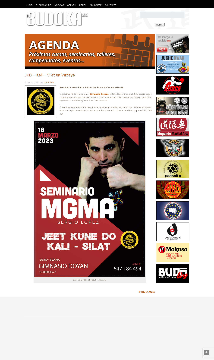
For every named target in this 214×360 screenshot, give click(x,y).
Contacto (110, 5)
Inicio (29, 5)
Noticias (59, 5)
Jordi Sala (49, 82)
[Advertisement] (57, 304)
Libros (83, 5)
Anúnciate (96, 5)
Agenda (71, 5)
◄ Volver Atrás (146, 291)
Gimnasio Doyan (99, 93)
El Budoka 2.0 (43, 5)
